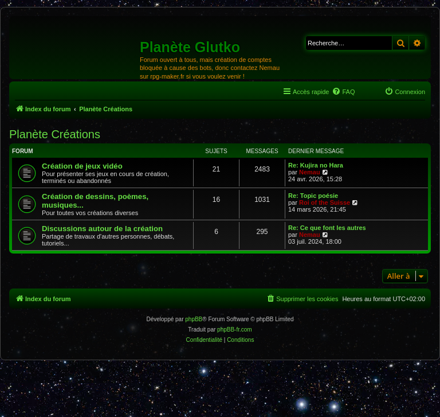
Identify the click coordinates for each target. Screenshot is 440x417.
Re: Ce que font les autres (327, 227)
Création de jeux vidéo (82, 166)
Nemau (309, 172)
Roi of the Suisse (324, 202)
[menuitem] (343, 92)
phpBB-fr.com (234, 329)
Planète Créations (54, 134)
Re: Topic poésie (313, 195)
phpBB (193, 319)
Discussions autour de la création (102, 228)
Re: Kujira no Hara (315, 165)
